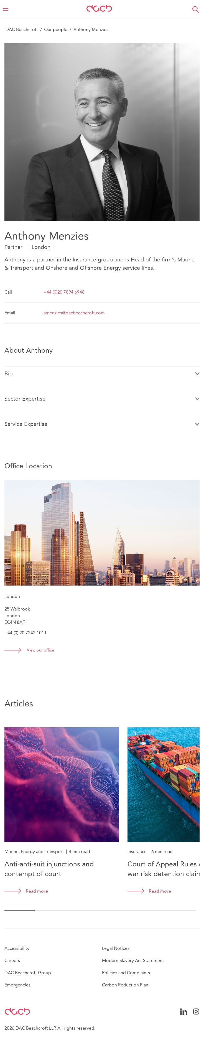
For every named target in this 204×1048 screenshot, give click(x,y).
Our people (55, 29)
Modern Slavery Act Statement (133, 960)
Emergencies (17, 985)
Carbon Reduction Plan (125, 985)
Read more (37, 891)
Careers (12, 960)
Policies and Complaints (126, 973)
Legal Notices (115, 948)
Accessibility (16, 948)
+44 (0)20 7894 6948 (64, 292)
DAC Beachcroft (22, 29)
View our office (40, 650)
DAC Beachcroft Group (27, 973)
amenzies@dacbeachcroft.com (74, 313)
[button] (196, 9)
